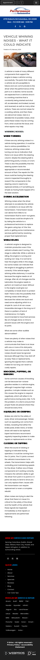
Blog (9, 586)
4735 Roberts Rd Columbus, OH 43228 (20, 19)
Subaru (9, 626)
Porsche (9, 622)
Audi (15, 601)
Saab (17, 622)
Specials (10, 579)
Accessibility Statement (24, 646)
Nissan (25, 618)
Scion (23, 622)
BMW (21, 601)
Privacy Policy (13, 645)
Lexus (8, 614)
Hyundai (17, 605)
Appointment (8, 3)
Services (10, 576)
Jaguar (9, 609)
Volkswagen (11, 630)
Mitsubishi (16, 618)
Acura (8, 601)
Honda (9, 605)
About (9, 573)
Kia (15, 609)
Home (9, 569)
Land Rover (23, 609)
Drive (11, 642)
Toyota (25, 626)
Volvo (20, 630)
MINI (8, 618)
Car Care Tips (13, 593)
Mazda (15, 614)
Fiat (27, 601)
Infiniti (25, 605)
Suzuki (17, 626)
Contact (10, 589)
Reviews (10, 583)
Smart (31, 622)
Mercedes (24, 614)
